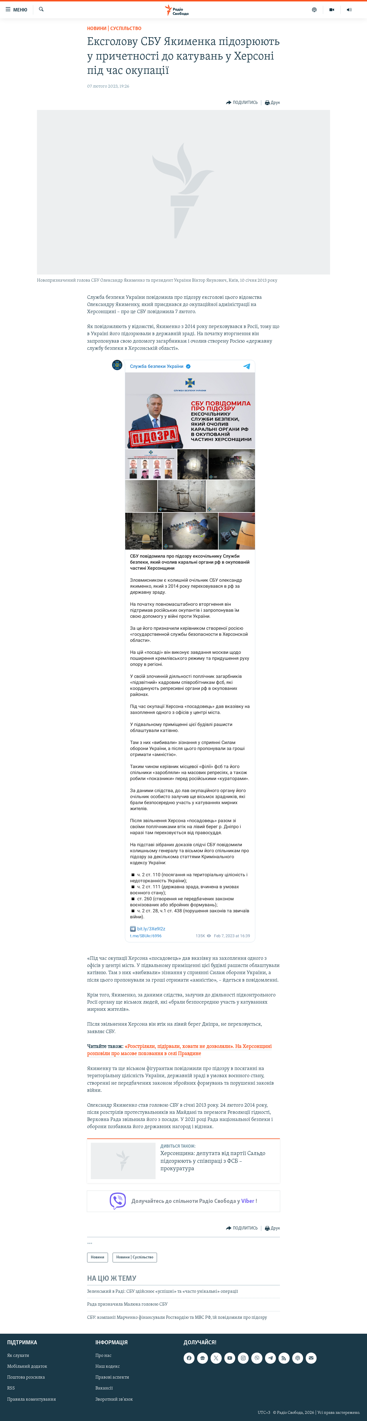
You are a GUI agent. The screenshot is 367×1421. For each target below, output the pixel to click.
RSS (11, 1388)
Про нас (103, 1355)
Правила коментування (31, 1399)
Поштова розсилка (26, 1377)
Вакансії (104, 1388)
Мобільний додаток (27, 1367)
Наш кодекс (107, 1367)
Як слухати (18, 1355)
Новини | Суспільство (114, 28)
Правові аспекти (112, 1377)
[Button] (242, 103)
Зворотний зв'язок (114, 1399)
